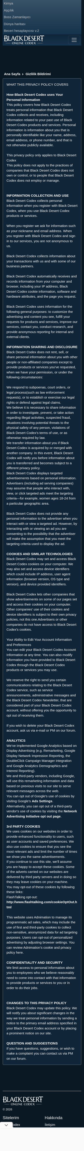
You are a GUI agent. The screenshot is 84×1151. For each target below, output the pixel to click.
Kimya (8, 3)
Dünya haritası (15, 24)
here (19, 952)
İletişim (50, 1125)
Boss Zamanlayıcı (17, 17)
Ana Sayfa (12, 74)
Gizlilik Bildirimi (38, 74)
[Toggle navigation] (74, 40)
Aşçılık (9, 10)
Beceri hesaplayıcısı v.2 (21, 31)
